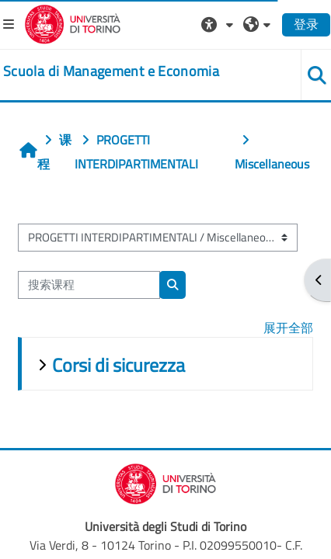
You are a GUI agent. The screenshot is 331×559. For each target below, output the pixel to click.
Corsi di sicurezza (118, 365)
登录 (306, 24)
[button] (219, 24)
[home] (111, 71)
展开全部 (288, 327)
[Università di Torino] (72, 22)
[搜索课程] (89, 285)
